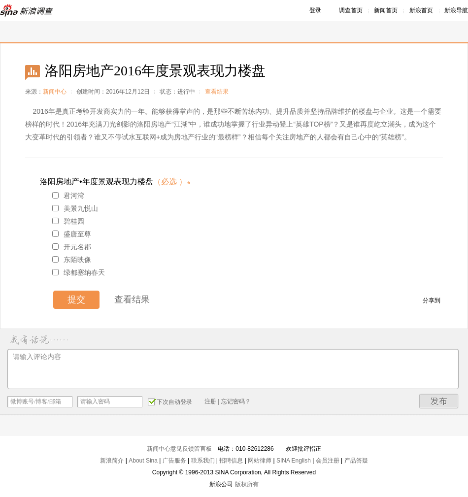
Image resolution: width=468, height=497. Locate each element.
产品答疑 (356, 460)
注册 (210, 401)
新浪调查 (27, 10)
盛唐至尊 (71, 234)
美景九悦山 (75, 208)
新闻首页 (386, 10)
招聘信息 (231, 460)
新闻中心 (55, 91)
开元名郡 (71, 247)
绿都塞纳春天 (78, 272)
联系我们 (203, 460)
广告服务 (174, 460)
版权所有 (247, 484)
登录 (315, 10)
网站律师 (259, 460)
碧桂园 (68, 221)
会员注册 (327, 460)
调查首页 (351, 10)
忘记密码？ (236, 401)
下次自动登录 (170, 401)
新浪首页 (421, 10)
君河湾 (68, 195)
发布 (439, 401)
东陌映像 (71, 260)
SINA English (293, 460)
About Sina (143, 460)
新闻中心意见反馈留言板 (179, 448)
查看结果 (217, 91)
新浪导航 (456, 10)
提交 (76, 299)
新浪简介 (112, 460)
